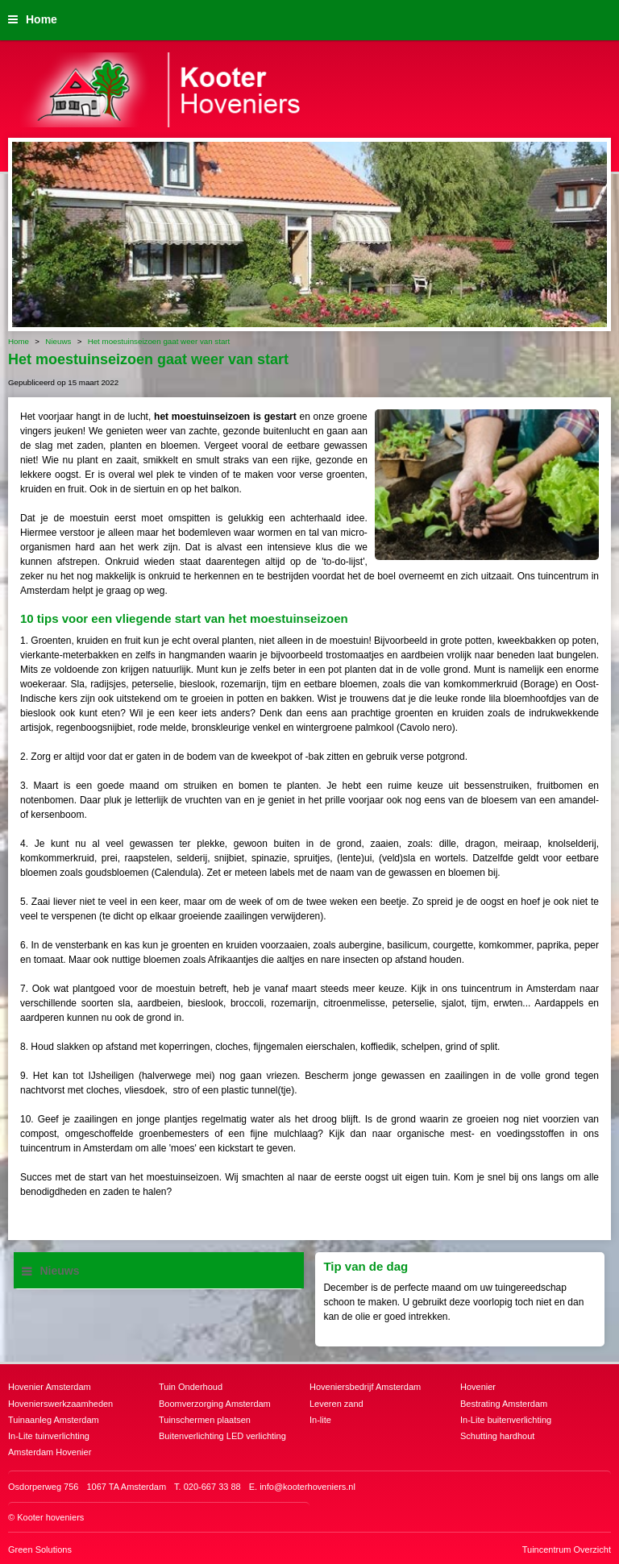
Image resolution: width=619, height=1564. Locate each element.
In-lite (320, 1420)
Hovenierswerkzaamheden (60, 1403)
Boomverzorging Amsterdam (215, 1403)
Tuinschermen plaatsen (205, 1420)
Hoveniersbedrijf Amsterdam (365, 1387)
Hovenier (478, 1387)
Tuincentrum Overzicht (566, 1549)
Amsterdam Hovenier (49, 1452)
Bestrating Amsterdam (503, 1403)
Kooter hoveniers (50, 1517)
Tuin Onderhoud (190, 1387)
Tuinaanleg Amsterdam (53, 1420)
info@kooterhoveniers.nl (307, 1486)
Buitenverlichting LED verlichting (222, 1436)
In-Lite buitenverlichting (505, 1420)
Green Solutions (40, 1549)
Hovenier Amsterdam (49, 1387)
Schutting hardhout (497, 1436)
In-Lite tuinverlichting (48, 1436)
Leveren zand (337, 1403)
